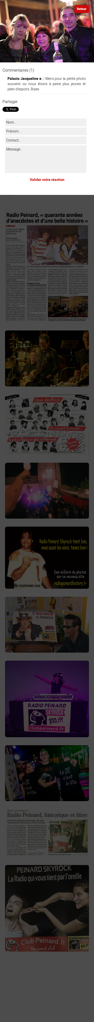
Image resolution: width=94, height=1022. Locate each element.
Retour (81, 9)
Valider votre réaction (47, 179)
